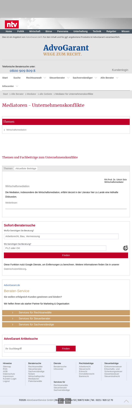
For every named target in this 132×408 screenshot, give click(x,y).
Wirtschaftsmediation (16, 130)
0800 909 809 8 (22, 71)
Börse (49, 31)
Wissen (125, 31)
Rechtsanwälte (35, 366)
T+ (68, 401)
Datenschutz (9, 374)
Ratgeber (111, 31)
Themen (8, 168)
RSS (5, 369)
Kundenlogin (120, 70)
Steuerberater (57, 77)
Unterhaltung (80, 31)
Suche (16, 77)
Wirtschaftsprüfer (36, 376)
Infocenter (8, 86)
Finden (66, 255)
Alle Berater (107, 77)
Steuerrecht (84, 369)
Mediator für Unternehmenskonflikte (74, 94)
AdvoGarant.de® (34, 37)
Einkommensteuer (113, 366)
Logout (6, 381)
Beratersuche (60, 366)
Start (5, 77)
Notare (31, 374)
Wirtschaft (34, 31)
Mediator (31, 94)
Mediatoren (33, 378)
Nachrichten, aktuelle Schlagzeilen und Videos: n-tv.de (12, 23)
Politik (20, 31)
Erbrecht (83, 371)
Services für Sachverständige (36, 324)
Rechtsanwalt (33, 77)
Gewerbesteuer (111, 374)
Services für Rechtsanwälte (35, 312)
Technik (97, 31)
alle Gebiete (46, 94)
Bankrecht (84, 376)
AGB (5, 371)
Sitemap (7, 366)
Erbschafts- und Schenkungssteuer (113, 370)
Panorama (62, 31)
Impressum (8, 376)
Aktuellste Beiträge (25, 168)
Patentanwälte (35, 381)
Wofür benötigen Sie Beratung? (19, 230)
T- (61, 401)
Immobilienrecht (86, 374)
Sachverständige (36, 371)
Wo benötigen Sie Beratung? (17, 243)
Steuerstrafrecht (112, 376)
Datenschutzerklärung (15, 269)
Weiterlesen (12, 202)
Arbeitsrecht (85, 366)
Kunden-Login (9, 378)
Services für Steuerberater (34, 318)
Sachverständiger (83, 77)
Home (9, 31)
